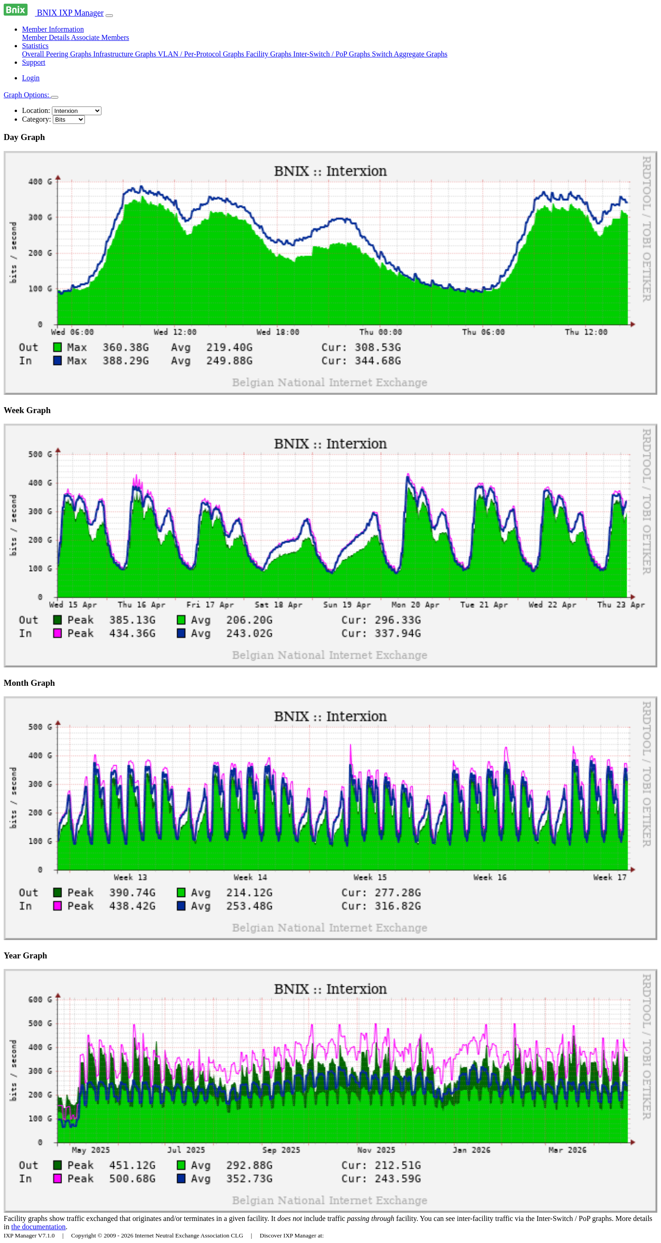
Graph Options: (27, 95)
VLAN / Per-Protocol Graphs (202, 54)
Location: (36, 110)
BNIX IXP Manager (54, 12)
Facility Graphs (269, 54)
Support (33, 62)
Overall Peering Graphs (57, 54)
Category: (36, 119)
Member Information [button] (53, 29)
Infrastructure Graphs (125, 54)
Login (30, 78)
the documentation (38, 1227)
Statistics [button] (35, 46)
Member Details (46, 37)
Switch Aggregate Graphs (409, 54)
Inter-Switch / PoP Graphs (332, 54)
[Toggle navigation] (109, 15)
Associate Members (100, 37)
